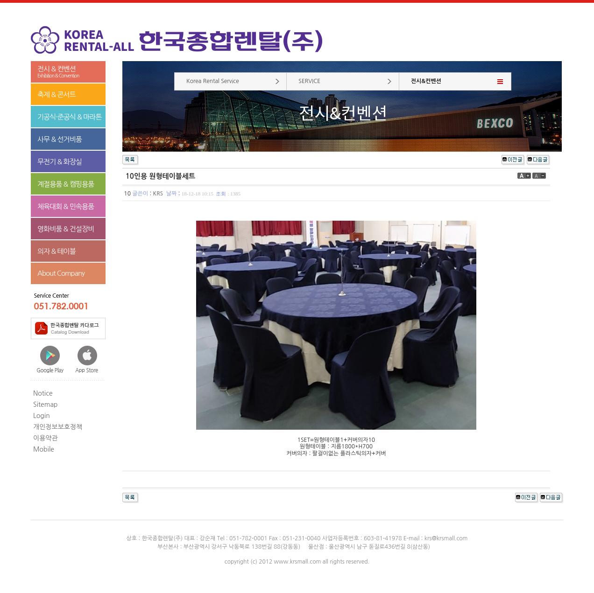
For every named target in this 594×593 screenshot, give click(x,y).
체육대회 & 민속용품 (65, 206)
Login (41, 415)
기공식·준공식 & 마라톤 (69, 116)
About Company (61, 273)
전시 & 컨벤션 (68, 72)
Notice (43, 393)
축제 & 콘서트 (56, 94)
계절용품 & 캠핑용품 (65, 184)
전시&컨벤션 (426, 81)
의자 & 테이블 (56, 251)
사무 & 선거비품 (59, 139)
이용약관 (45, 438)
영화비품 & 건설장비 (65, 228)
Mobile (43, 449)
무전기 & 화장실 (59, 161)
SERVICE (309, 81)
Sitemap (45, 404)
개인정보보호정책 (57, 427)
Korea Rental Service (212, 81)
